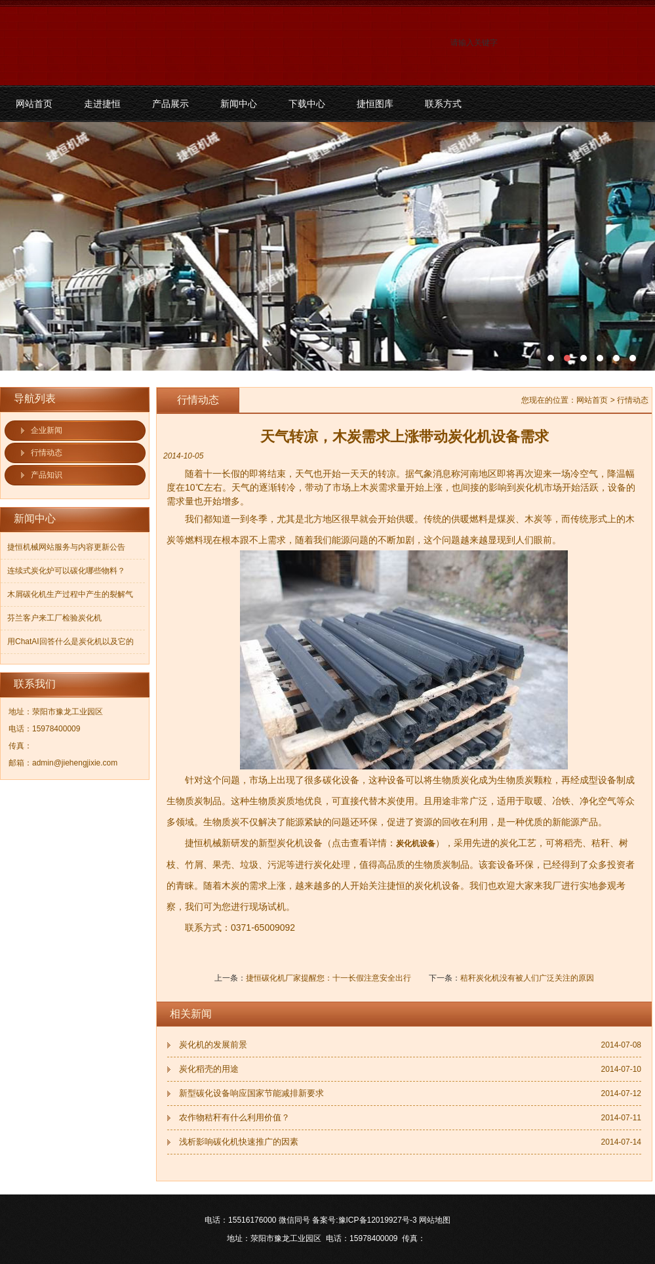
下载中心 (306, 103)
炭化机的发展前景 (213, 1045)
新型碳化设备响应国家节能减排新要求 (251, 1093)
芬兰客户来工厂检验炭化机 (54, 617)
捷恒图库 (375, 103)
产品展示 (170, 103)
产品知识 (46, 474)
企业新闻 (46, 430)
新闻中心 (238, 103)
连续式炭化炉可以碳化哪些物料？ (66, 570)
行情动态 (46, 452)
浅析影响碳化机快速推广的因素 (238, 1142)
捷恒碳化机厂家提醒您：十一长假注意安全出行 (328, 978)
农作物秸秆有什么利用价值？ (234, 1117)
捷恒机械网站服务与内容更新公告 (66, 547)
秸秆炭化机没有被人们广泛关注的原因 (527, 978)
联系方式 (443, 103)
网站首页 (34, 103)
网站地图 (434, 1220)
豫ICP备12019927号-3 (377, 1220)
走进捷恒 (102, 103)
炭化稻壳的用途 (209, 1069)
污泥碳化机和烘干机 (327, 246)
